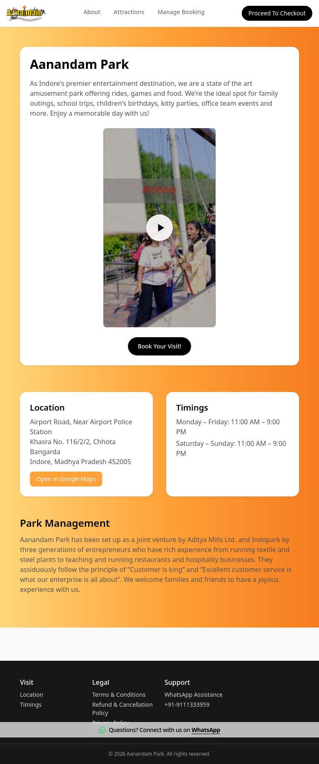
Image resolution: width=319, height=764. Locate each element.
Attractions (129, 12)
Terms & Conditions (119, 694)
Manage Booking (180, 12)
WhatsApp (205, 730)
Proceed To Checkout (277, 13)
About (92, 12)
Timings (31, 704)
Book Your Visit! (159, 346)
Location (31, 694)
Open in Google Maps (66, 479)
